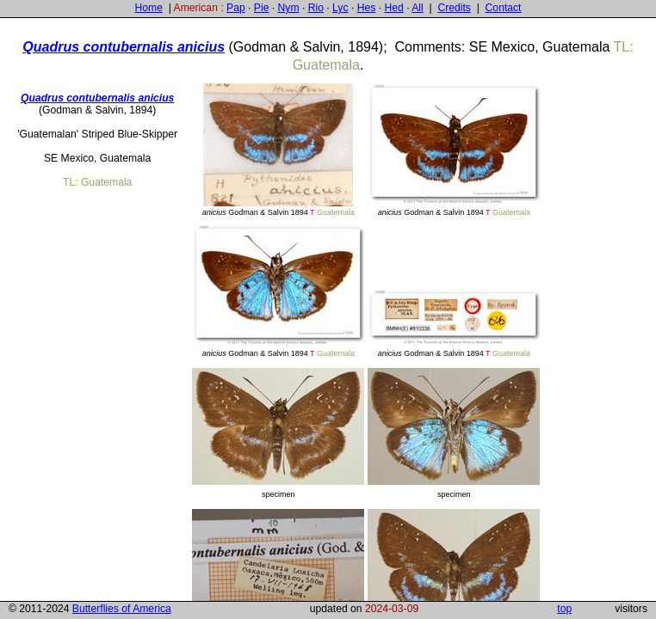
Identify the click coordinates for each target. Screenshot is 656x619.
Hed (393, 8)
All (418, 8)
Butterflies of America (121, 609)
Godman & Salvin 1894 (278, 150)
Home (148, 8)
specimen (278, 432)
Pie (261, 8)
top (564, 609)
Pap (235, 8)
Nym (289, 8)
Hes (366, 8)
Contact (504, 8)
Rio (316, 8)
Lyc (340, 8)
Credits (454, 8)
